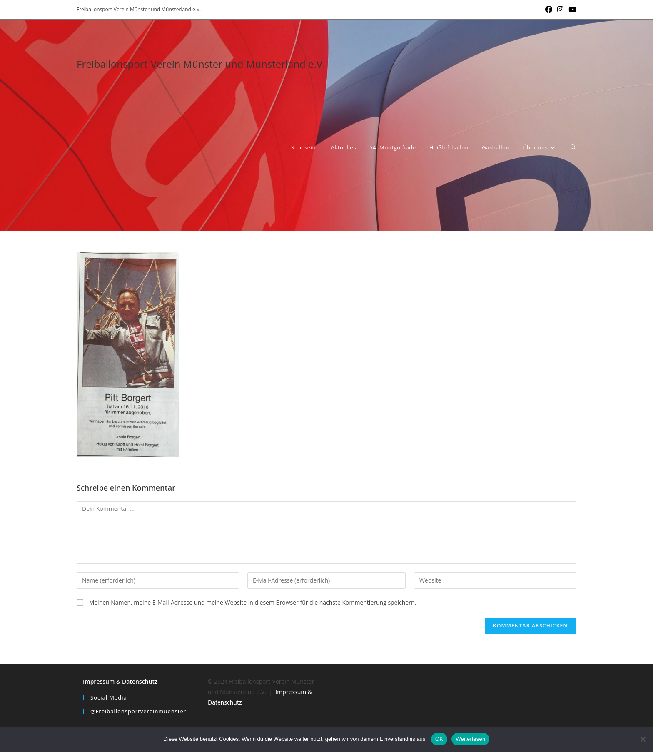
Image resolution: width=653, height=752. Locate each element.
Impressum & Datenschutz (120, 681)
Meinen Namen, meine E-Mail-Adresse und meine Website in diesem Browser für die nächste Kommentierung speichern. (252, 602)
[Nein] (642, 739)
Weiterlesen (470, 739)
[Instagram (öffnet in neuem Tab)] (560, 9)
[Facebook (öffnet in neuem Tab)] (549, 9)
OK (439, 739)
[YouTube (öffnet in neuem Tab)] (571, 9)
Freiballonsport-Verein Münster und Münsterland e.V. (201, 64)
